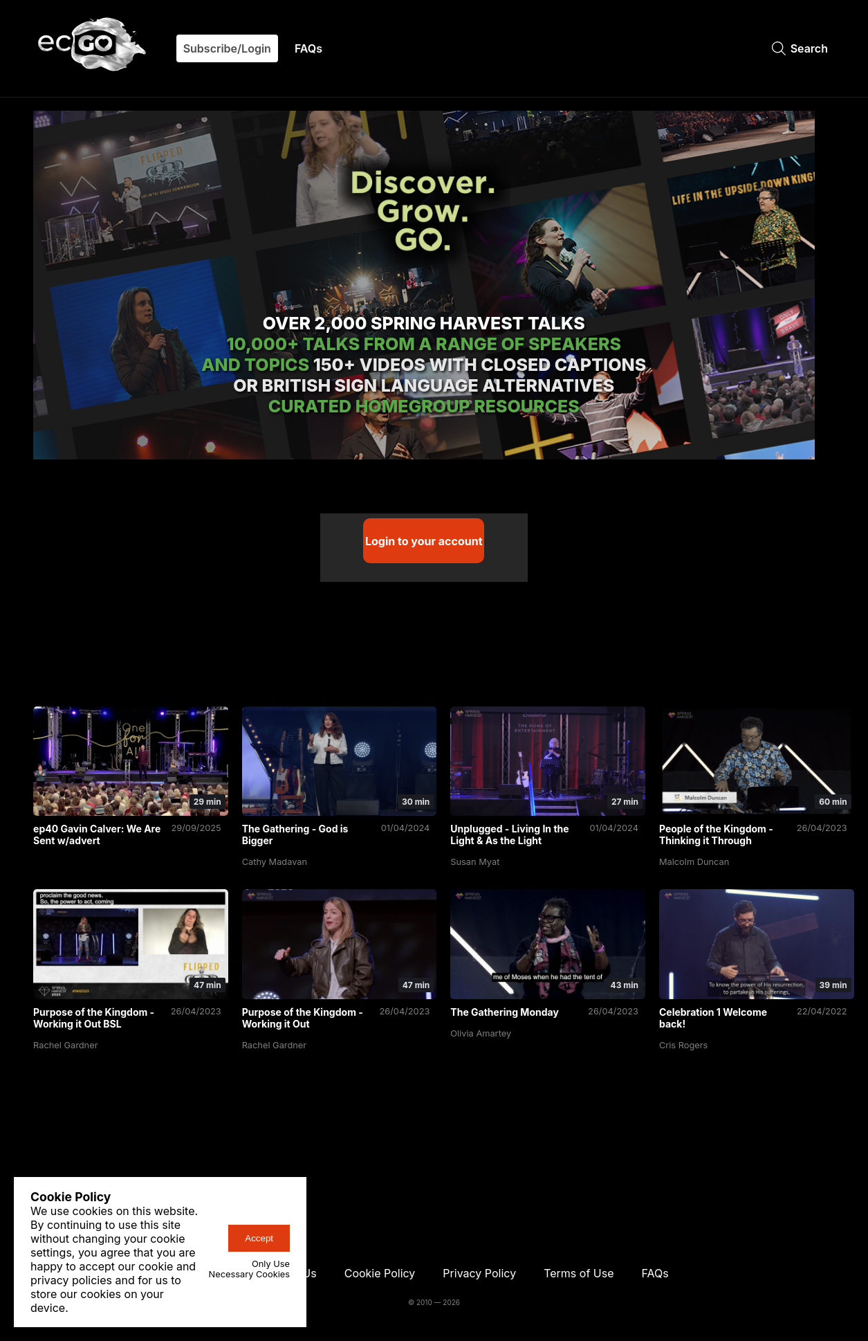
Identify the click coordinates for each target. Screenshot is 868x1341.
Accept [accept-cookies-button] (259, 1238)
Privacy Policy (479, 1269)
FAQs (308, 48)
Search (800, 48)
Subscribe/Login (227, 48)
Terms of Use (578, 1269)
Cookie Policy (380, 1269)
